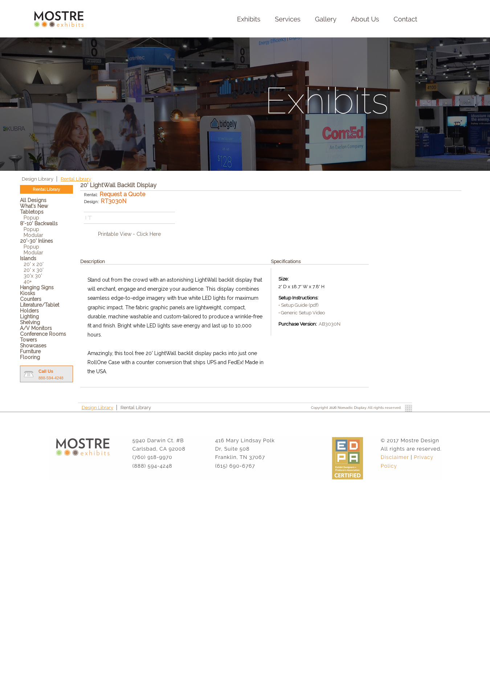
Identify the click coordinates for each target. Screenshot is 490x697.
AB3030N (329, 324)
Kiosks (27, 293)
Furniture (30, 351)
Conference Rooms (43, 334)
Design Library (38, 179)
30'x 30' (33, 276)
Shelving (30, 322)
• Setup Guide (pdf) (298, 305)
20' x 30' (34, 270)
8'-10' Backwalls (39, 223)
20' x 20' (34, 264)
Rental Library (76, 179)
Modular (33, 235)
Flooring (30, 357)
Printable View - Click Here (129, 234)
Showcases (33, 345)
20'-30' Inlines (36, 241)
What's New (34, 206)
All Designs (33, 200)
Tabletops (32, 212)
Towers (28, 340)
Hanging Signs (37, 287)
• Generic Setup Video (301, 312)
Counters (30, 299)
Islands (28, 258)
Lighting (29, 316)
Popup (31, 218)
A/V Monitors (36, 328)
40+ (28, 282)
